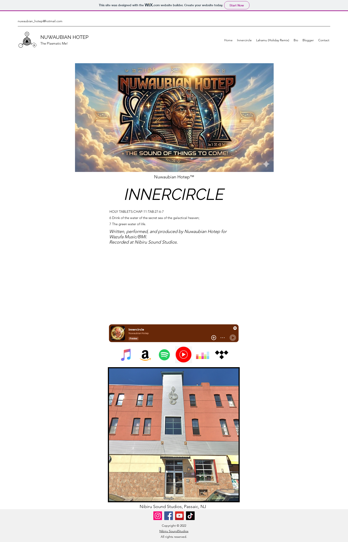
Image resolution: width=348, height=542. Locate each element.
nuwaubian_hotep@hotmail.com (40, 21)
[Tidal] (221, 354)
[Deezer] (202, 354)
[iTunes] (126, 354)
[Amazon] (145, 354)
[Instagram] (157, 515)
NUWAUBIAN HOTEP (64, 37)
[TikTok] (190, 515)
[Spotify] (164, 354)
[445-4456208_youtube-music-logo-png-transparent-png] (183, 354)
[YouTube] (179, 515)
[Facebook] (168, 515)
